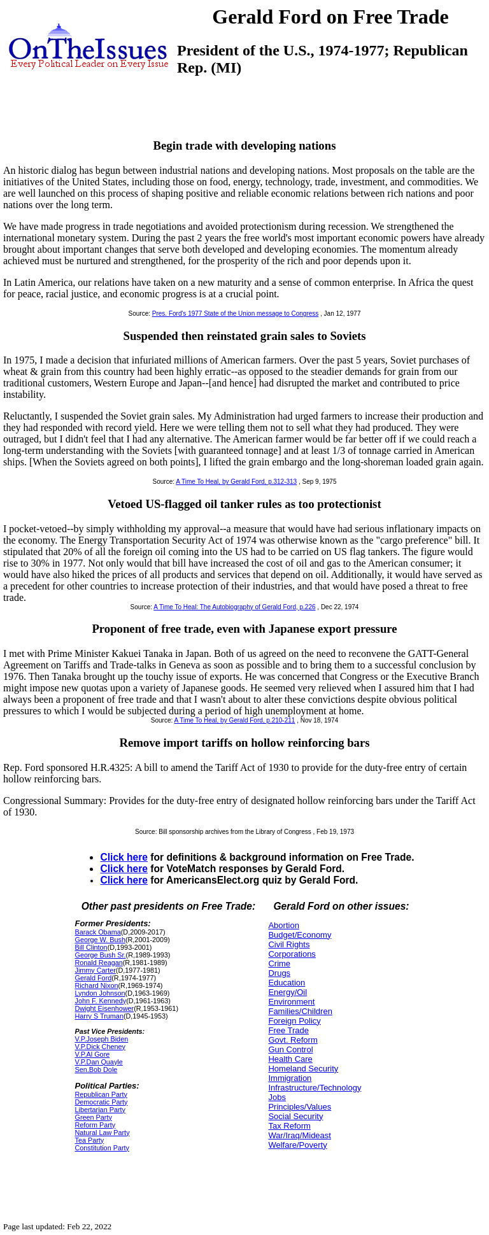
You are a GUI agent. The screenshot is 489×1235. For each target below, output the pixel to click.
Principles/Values (299, 1107)
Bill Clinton (90, 947)
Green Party (92, 1117)
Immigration (289, 1078)
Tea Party (89, 1140)
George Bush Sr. (99, 955)
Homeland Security (303, 1068)
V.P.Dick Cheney (99, 1046)
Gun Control (290, 1049)
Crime (279, 963)
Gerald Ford (92, 978)
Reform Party (94, 1125)
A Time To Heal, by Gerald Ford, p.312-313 (236, 481)
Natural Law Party (101, 1132)
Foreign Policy (294, 1021)
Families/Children (300, 1011)
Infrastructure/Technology (314, 1087)
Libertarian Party (99, 1109)
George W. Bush (99, 939)
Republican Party (100, 1094)
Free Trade (288, 1030)
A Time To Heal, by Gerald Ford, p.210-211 (234, 720)
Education (286, 982)
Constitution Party (101, 1148)
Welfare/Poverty (297, 1145)
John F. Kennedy (100, 1001)
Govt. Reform (292, 1040)
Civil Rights (288, 944)
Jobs (276, 1097)
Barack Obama (97, 932)
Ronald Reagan (98, 962)
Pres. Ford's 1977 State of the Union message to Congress (235, 313)
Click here (124, 857)
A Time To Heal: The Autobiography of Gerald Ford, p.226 (234, 606)
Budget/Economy (299, 935)
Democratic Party (100, 1102)
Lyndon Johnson (99, 993)
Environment (291, 1001)
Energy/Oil (287, 992)
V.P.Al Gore (92, 1054)
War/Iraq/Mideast (299, 1135)
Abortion (283, 925)
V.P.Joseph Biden (101, 1039)
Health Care (290, 1059)
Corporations (291, 954)
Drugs (279, 973)
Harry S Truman (98, 1016)
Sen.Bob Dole (95, 1069)
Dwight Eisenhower (104, 1008)
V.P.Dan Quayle (98, 1062)
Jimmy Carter (94, 970)
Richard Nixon (96, 985)
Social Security (295, 1116)
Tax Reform (289, 1126)
